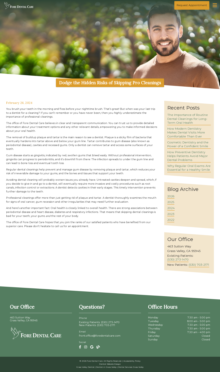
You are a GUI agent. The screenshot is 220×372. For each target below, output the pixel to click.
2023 (170, 214)
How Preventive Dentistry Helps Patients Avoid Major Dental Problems (187, 156)
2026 (170, 196)
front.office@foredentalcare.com (100, 335)
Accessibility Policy (132, 361)
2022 (170, 220)
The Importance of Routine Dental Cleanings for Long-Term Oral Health (187, 118)
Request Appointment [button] (192, 5)
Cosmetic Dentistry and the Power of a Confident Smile (187, 144)
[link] (19, 9)
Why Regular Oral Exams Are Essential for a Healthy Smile (189, 168)
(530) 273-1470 (178, 259)
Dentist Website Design (110, 364)
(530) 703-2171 (199, 264)
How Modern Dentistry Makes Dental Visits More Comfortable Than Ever (186, 132)
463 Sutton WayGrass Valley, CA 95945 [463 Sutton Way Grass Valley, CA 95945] (24, 319)
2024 (171, 208)
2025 (170, 202)
